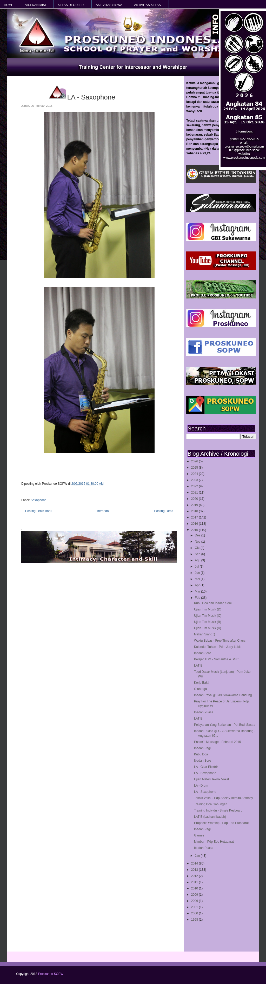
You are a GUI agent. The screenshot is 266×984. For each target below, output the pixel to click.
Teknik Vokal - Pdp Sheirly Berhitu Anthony (223, 798)
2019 (195, 505)
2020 (195, 499)
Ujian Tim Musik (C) (207, 615)
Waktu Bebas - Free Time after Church (220, 640)
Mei (198, 579)
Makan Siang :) (204, 634)
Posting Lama (163, 511)
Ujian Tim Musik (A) (207, 628)
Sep (198, 554)
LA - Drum (201, 785)
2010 (195, 888)
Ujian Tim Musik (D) (207, 609)
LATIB (198, 665)
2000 (195, 913)
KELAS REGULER (71, 5)
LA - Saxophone (205, 773)
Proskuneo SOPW (50, 974)
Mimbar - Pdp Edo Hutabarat (214, 841)
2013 (195, 870)
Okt (198, 548)
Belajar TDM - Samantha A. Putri (216, 659)
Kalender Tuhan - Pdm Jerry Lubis (217, 647)
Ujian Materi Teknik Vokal (211, 779)
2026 (195, 461)
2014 (195, 863)
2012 (195, 876)
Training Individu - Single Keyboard (218, 810)
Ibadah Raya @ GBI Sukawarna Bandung (223, 695)
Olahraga (200, 689)
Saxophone (38, 500)
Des (198, 535)
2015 (195, 530)
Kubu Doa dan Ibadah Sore (213, 603)
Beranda (103, 511)
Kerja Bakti (201, 682)
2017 (195, 517)
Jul (197, 566)
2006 (195, 901)
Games (199, 835)
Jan (198, 855)
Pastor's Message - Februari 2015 (217, 742)
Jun (198, 573)
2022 (195, 486)
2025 (195, 467)
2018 (195, 511)
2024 (195, 474)
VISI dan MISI (35, 5)
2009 (195, 894)
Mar (198, 591)
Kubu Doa (201, 754)
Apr (198, 585)
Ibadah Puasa (203, 712)
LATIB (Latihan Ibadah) (210, 817)
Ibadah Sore (202, 653)
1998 (195, 919)
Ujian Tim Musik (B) (207, 622)
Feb (198, 598)
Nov (198, 541)
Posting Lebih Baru (38, 511)
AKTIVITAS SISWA (109, 5)
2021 (195, 492)
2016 (195, 524)
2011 (195, 882)
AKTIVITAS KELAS (147, 5)
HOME (8, 5)
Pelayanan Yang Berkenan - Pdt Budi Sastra (224, 725)
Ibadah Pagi (202, 748)
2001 (195, 907)
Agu (198, 560)
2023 (195, 480)
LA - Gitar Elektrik (206, 767)
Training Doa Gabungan (210, 804)
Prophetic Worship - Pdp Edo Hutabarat (221, 823)
